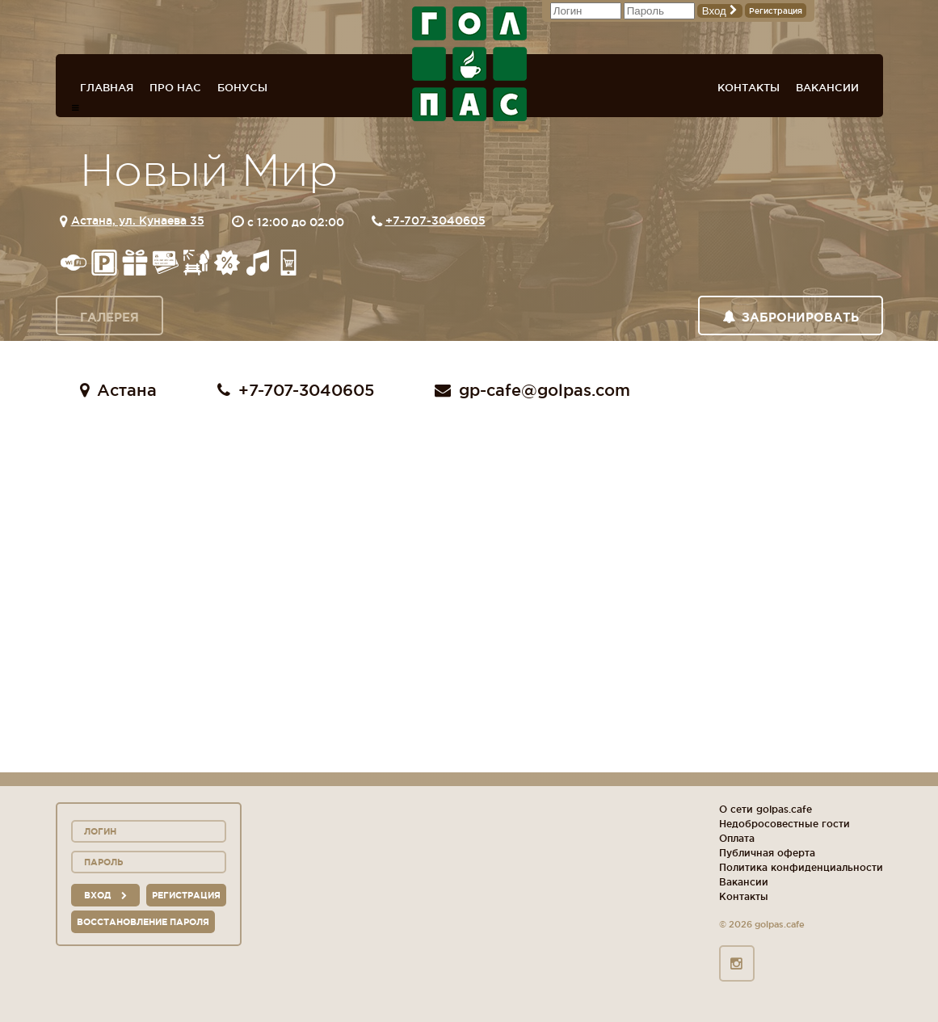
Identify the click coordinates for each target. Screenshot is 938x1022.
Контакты (748, 87)
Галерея (109, 317)
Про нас (175, 87)
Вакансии (827, 87)
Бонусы (242, 87)
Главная (106, 87)
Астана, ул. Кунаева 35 (137, 220)
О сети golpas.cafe (765, 809)
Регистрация (775, 10)
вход (105, 895)
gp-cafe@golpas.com (532, 390)
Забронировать (790, 317)
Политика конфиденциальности (801, 867)
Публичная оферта (767, 852)
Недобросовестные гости (784, 823)
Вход (720, 11)
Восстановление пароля (143, 922)
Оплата (737, 838)
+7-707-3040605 (435, 220)
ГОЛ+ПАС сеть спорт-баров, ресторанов (469, 63)
